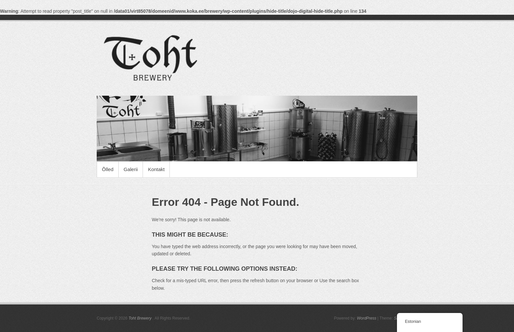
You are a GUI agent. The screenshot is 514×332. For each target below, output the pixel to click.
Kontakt (156, 169)
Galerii (131, 169)
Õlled (107, 169)
